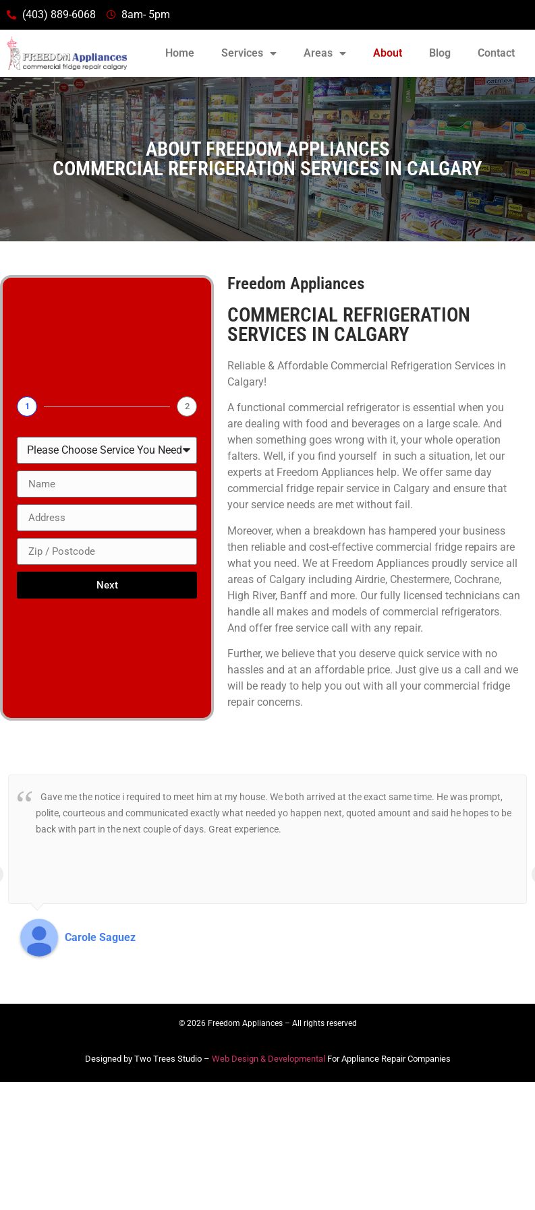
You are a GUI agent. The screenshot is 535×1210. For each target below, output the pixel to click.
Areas (325, 53)
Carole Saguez (100, 937)
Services (249, 53)
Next (107, 585)
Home (179, 53)
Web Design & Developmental (268, 1059)
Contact (496, 53)
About (387, 53)
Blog (440, 53)
